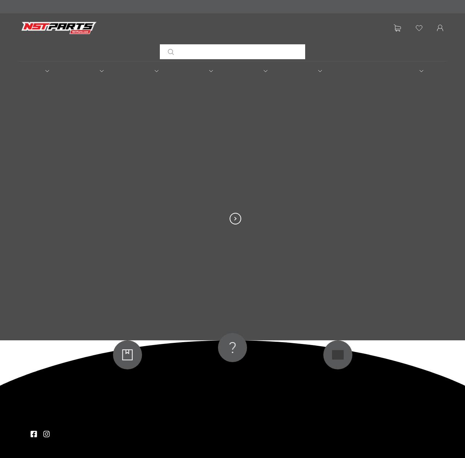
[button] (45, 71)
